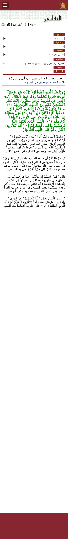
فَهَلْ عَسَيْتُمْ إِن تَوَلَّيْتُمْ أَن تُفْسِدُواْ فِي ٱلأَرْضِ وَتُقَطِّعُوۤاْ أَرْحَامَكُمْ (34, 117)
